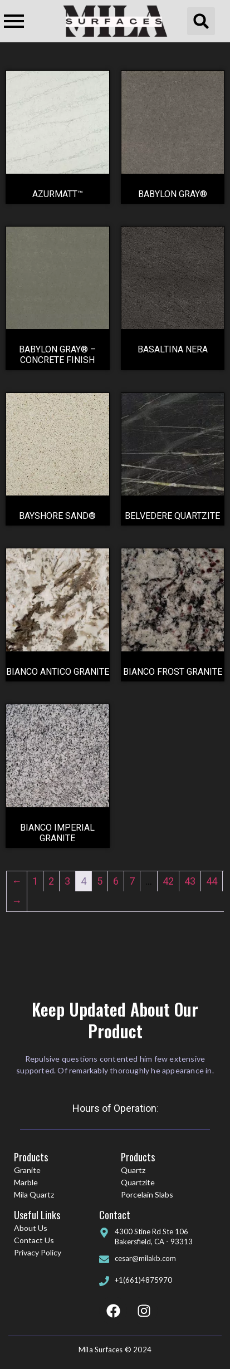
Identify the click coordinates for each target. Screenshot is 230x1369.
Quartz (133, 1170)
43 (189, 881)
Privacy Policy (37, 1252)
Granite (27, 1170)
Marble (26, 1182)
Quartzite (138, 1182)
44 (211, 881)
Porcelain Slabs (147, 1194)
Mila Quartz (34, 1194)
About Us (30, 1228)
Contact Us (34, 1240)
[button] (201, 21)
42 (168, 881)
